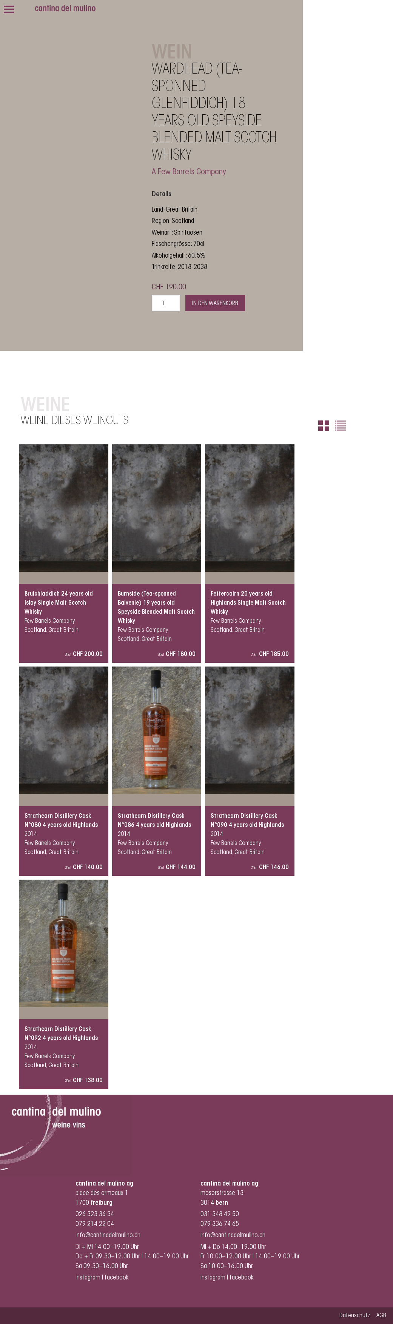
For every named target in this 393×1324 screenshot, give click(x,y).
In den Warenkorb (215, 304)
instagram (88, 1278)
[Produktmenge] (166, 303)
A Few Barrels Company (189, 172)
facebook (117, 1278)
